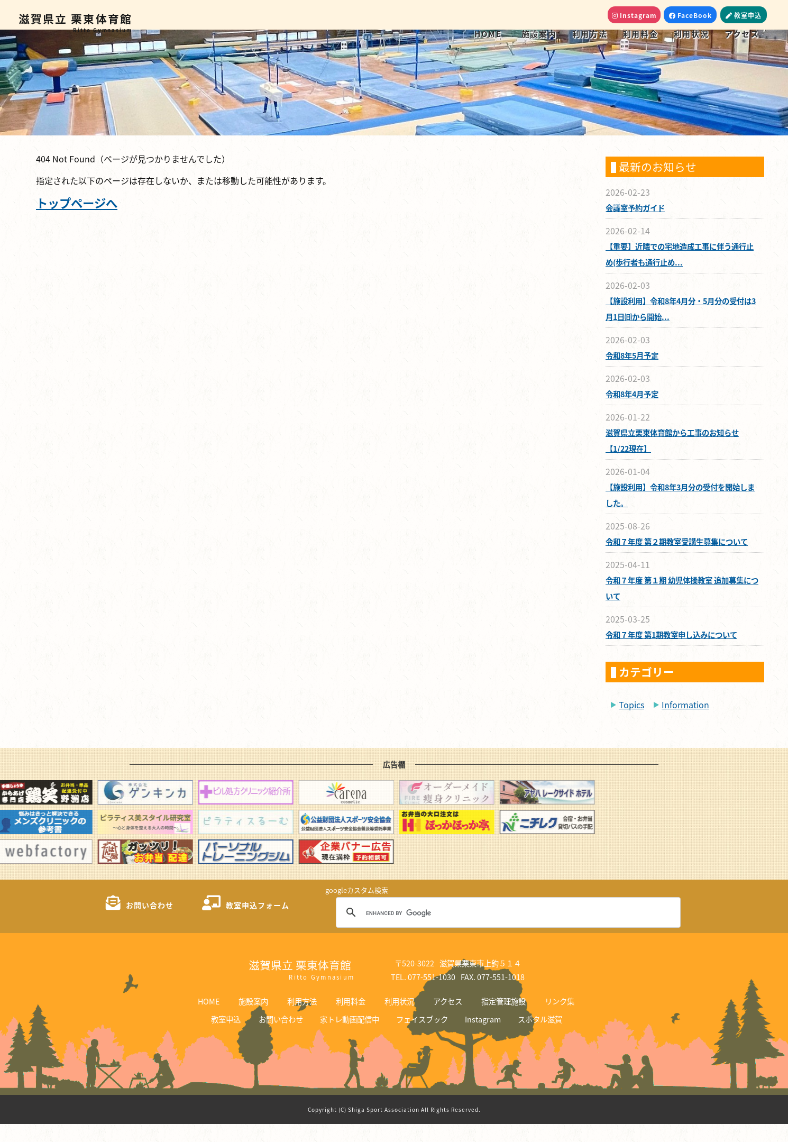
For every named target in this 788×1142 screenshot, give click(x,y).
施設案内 (538, 33)
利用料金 (640, 33)
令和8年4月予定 (632, 411)
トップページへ (76, 220)
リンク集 (559, 1019)
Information (685, 722)
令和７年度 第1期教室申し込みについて (671, 652)
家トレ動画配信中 (349, 1037)
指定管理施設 (503, 1019)
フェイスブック (422, 1037)
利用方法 (589, 33)
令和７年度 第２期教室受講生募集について (677, 559)
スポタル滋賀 (540, 1037)
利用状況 (691, 33)
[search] (506, 931)
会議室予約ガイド (635, 225)
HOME (487, 33)
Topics (631, 722)
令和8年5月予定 (632, 373)
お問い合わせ (281, 1037)
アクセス (742, 33)
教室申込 (226, 1037)
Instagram (483, 1037)
